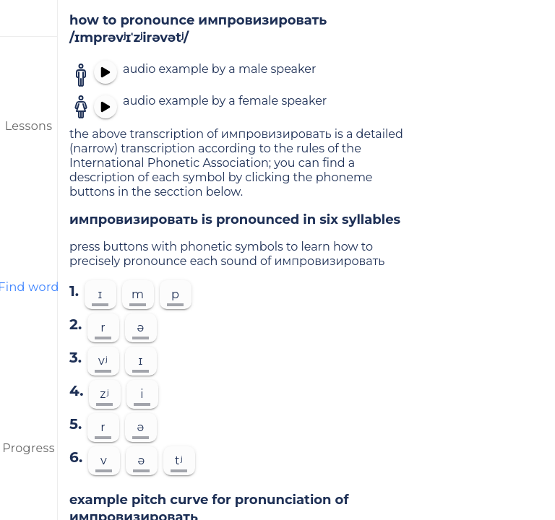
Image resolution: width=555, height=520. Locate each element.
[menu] (29, 18)
